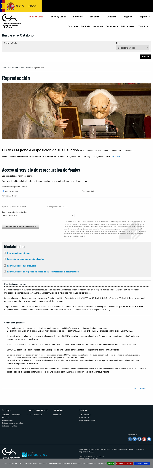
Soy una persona (10, 191)
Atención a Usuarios (24, 68)
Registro (128, 17)
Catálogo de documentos (11, 415)
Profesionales (7, 420)
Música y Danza (58, 17)
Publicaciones (127, 26)
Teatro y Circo (36, 17)
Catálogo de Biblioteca (10, 426)
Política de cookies (142, 463)
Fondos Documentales (91, 26)
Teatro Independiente (87, 420)
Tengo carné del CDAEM (58, 207)
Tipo (118, 43)
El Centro (94, 17)
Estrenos (5, 417)
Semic (101, 456)
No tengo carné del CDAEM (15, 207)
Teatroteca (111, 26)
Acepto (111, 463)
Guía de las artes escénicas (12, 423)
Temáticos (143, 26)
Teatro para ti (84, 417)
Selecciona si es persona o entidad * (15, 187)
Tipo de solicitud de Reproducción (14, 212)
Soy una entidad (86, 191)
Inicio (4, 68)
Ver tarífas (115, 157)
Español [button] (144, 17)
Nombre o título (10, 43)
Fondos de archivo (35, 415)
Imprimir (143, 388)
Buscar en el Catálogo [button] (18, 35)
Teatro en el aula (85, 415)
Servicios (78, 17)
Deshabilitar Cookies (124, 463)
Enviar (135, 388)
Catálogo (72, 26)
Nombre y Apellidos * (9, 196)
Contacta (111, 17)
